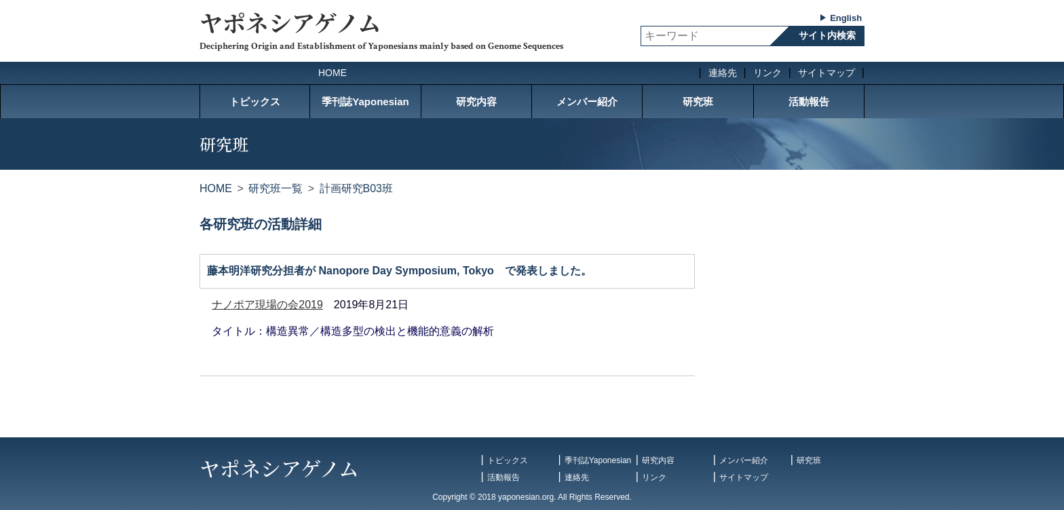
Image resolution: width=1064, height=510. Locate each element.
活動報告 (808, 101)
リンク (767, 72)
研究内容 (476, 101)
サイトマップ (826, 72)
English (846, 18)
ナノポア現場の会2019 (267, 304)
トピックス (254, 101)
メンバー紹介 (587, 101)
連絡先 (722, 72)
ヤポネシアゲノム (290, 22)
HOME (332, 72)
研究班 (698, 101)
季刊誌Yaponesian (365, 101)
